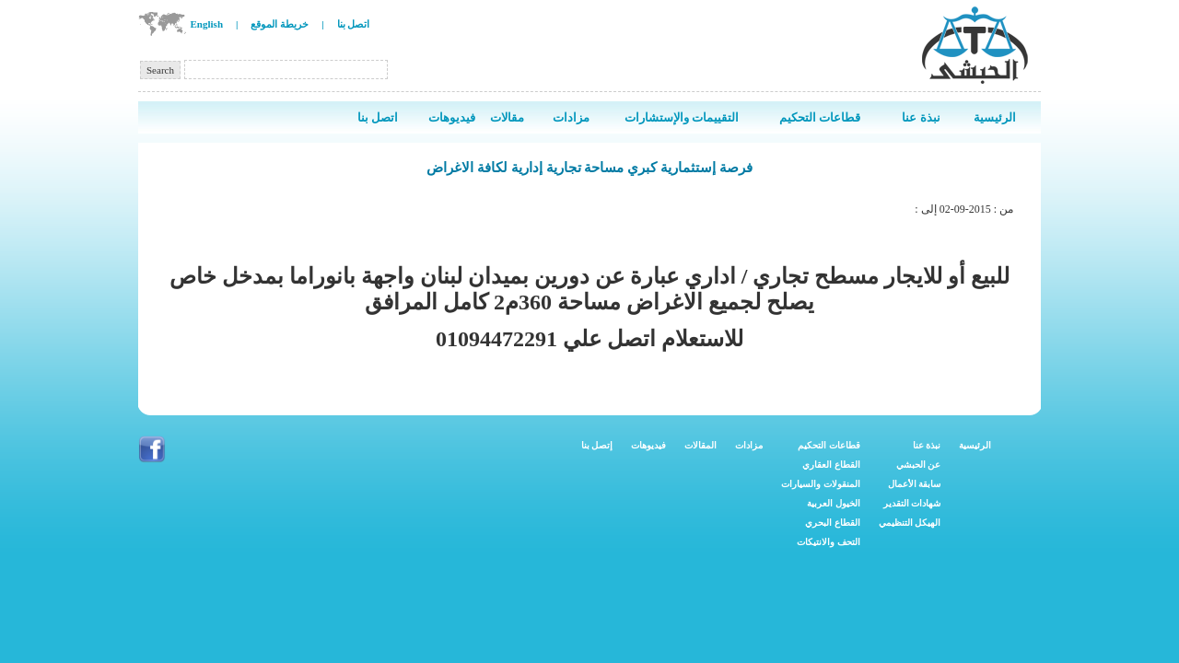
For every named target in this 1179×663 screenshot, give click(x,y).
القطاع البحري (832, 523)
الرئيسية (975, 445)
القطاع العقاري (831, 464)
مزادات (749, 445)
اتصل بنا (353, 23)
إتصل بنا (597, 445)
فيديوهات (648, 445)
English (207, 23)
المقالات (700, 445)
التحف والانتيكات (828, 542)
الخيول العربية (833, 503)
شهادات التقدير (912, 503)
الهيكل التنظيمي (910, 523)
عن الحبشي (918, 464)
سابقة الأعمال (914, 484)
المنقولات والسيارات (820, 484)
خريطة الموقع (280, 23)
